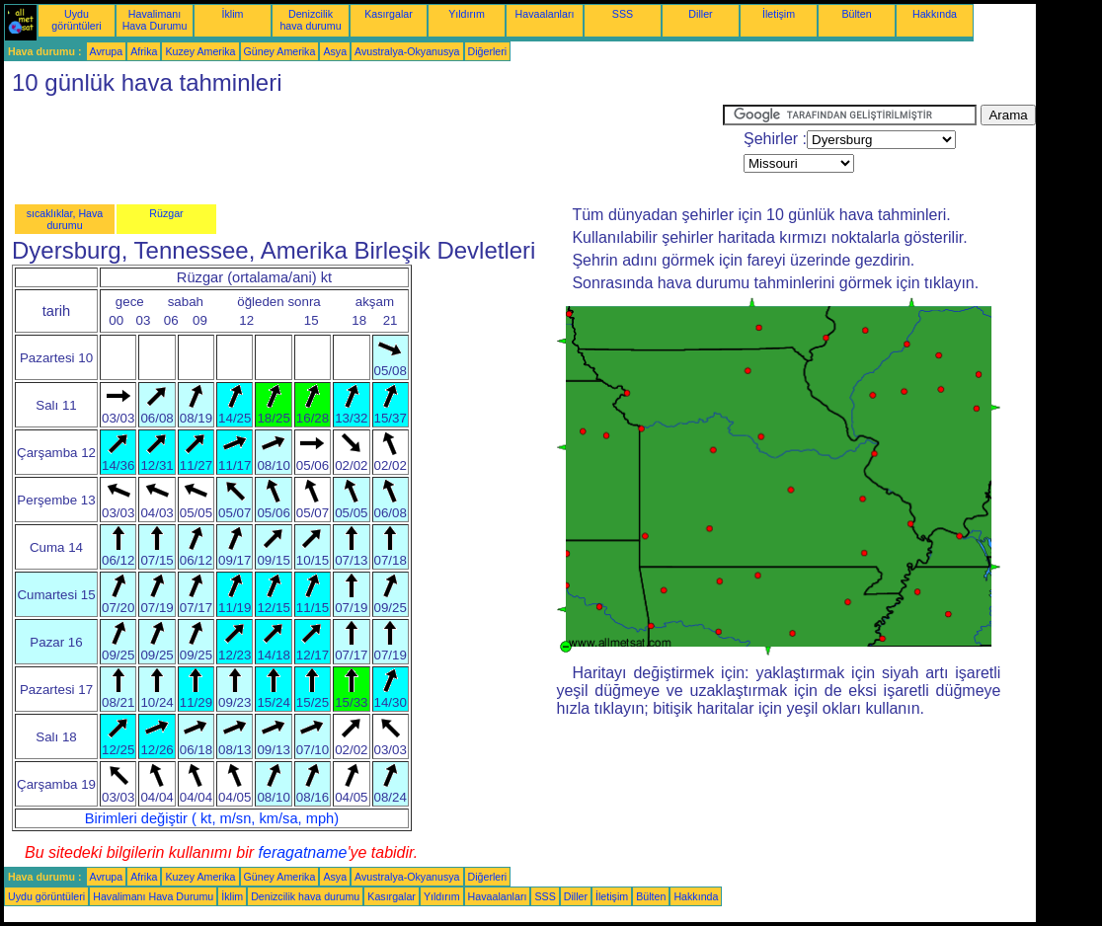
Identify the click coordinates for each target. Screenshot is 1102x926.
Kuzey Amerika (200, 51)
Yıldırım (466, 14)
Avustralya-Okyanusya (406, 51)
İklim (233, 14)
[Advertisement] (363, 149)
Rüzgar (166, 213)
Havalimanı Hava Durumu (155, 20)
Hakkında (934, 14)
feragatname (303, 852)
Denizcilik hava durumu (310, 20)
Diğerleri (488, 51)
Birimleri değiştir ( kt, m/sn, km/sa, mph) (212, 818)
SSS (622, 14)
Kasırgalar (388, 14)
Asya (335, 51)
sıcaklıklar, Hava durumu (65, 219)
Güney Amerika (280, 51)
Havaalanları (545, 14)
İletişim (778, 14)
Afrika (143, 51)
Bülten (856, 14)
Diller (700, 14)
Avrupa (106, 51)
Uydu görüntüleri (76, 20)
